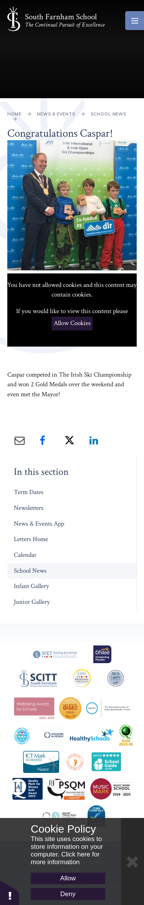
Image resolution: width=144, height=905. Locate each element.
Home (14, 114)
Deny (68, 894)
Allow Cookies (72, 323)
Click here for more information (65, 858)
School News (108, 114)
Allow (68, 878)
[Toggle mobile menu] (134, 20)
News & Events (56, 114)
